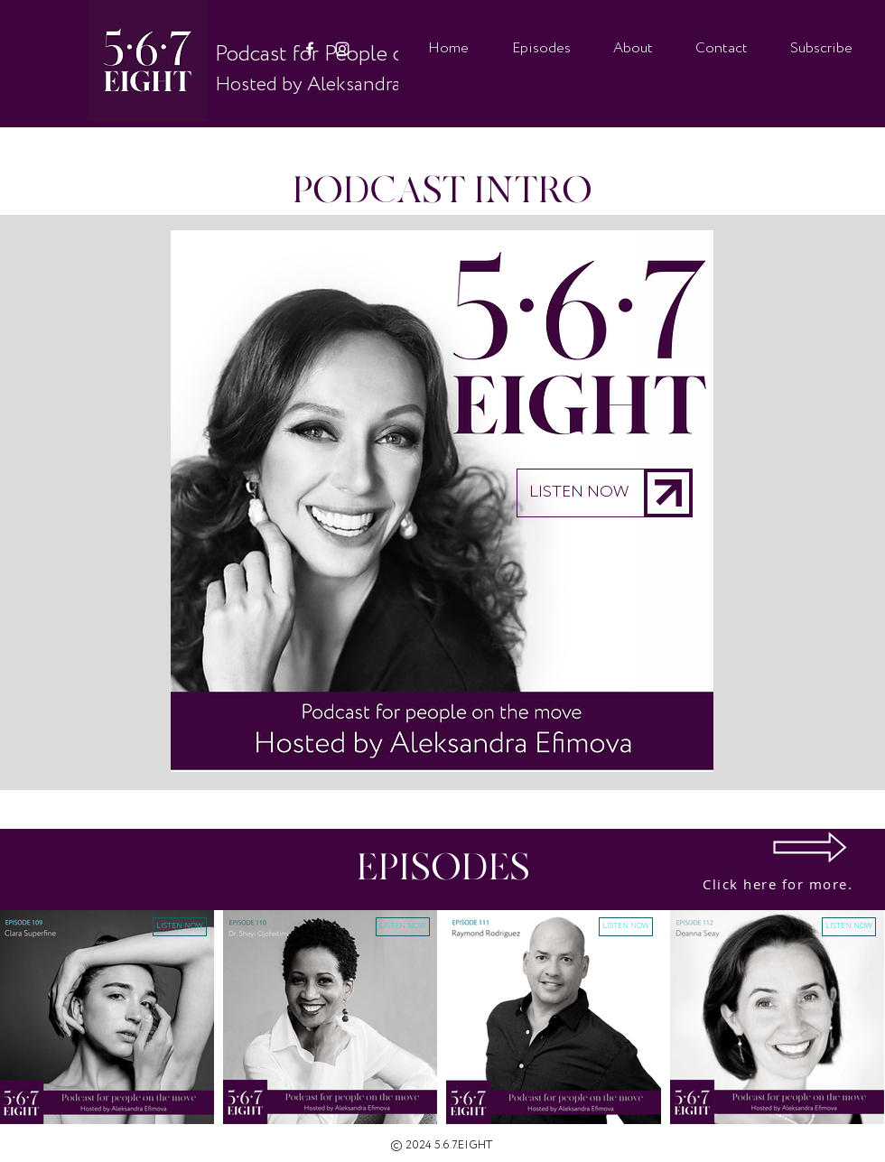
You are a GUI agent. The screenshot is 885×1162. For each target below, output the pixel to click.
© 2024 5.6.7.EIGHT (441, 1145)
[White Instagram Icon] (342, 49)
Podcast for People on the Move (362, 54)
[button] (442, 501)
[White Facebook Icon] (310, 49)
